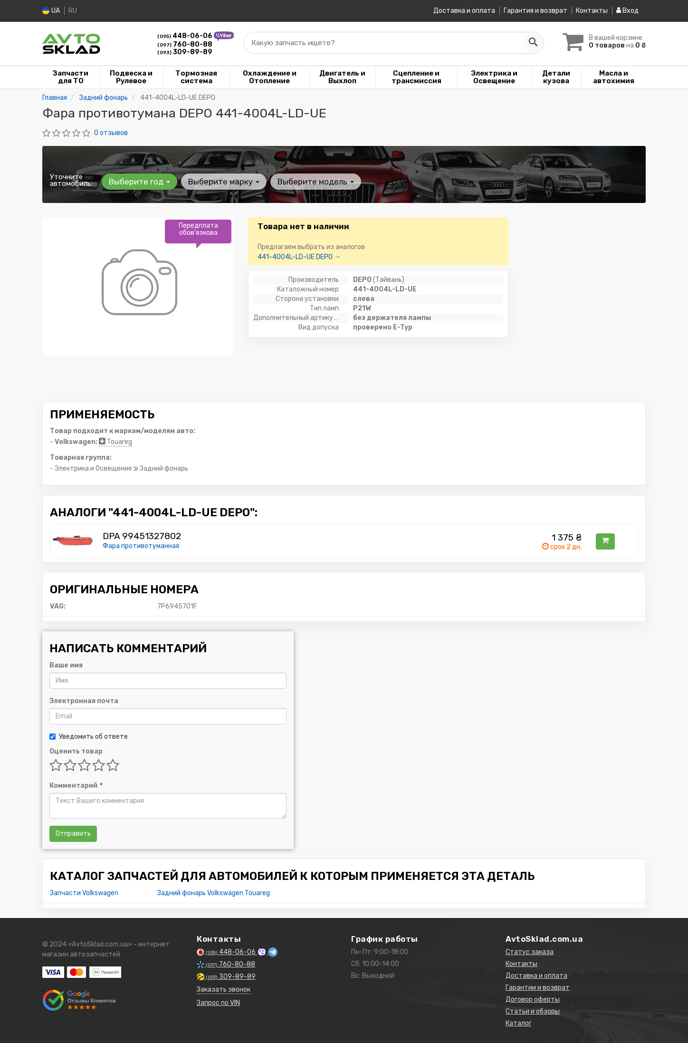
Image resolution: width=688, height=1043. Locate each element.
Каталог (519, 1023)
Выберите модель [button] (315, 181)
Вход (627, 11)
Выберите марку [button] (223, 181)
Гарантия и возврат (535, 11)
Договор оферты (533, 999)
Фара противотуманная (141, 545)
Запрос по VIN (218, 1002)
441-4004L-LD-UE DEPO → (299, 256)
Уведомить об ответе (88, 736)
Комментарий (75, 785)
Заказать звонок (223, 989)
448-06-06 (185, 35)
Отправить (73, 833)
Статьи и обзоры (533, 1011)
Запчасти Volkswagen (84, 892)
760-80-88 (184, 44)
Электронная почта (83, 700)
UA (51, 11)
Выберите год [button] (139, 181)
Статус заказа (530, 951)
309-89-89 (184, 52)
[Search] (532, 42)
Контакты (592, 11)
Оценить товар (76, 751)
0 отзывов (111, 132)
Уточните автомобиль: (71, 179)
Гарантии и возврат (538, 987)
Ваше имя (66, 665)
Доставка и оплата (464, 11)
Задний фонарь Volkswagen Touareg (213, 892)
